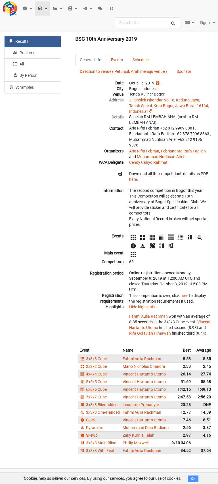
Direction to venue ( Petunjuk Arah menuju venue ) (123, 71)
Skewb (88, 435)
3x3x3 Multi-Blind (97, 443)
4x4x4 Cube (93, 374)
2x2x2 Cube (93, 366)
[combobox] (147, 22)
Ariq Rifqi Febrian (144, 151)
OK (193, 479)
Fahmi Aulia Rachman (148, 316)
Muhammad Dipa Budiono (146, 427)
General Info (90, 60)
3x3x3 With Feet (96, 450)
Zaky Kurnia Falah (138, 435)
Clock (87, 420)
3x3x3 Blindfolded (98, 404)
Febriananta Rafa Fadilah (183, 151)
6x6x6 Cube (93, 389)
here (133, 179)
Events (117, 60)
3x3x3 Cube (93, 358)
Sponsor (184, 71)
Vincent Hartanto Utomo (144, 374)
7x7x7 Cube (93, 397)
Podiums (24, 52)
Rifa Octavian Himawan (150, 333)
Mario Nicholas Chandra (144, 366)
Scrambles (21, 87)
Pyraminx (91, 427)
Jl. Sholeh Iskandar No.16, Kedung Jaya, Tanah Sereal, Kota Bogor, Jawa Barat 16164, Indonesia (169, 106)
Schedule (140, 60)
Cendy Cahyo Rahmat (148, 162)
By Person (25, 75)
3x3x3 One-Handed (99, 412)
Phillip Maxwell (135, 443)
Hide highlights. (142, 307)
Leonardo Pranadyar (141, 404)
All (18, 64)
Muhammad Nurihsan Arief (161, 156)
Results (18, 41)
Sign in (207, 22)
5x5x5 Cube (93, 381)
